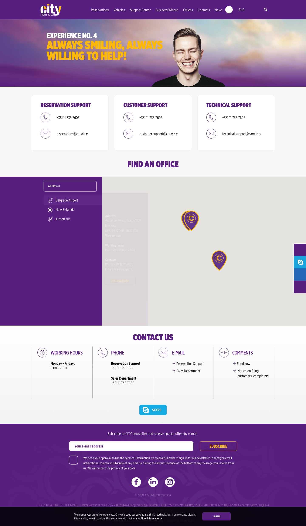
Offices (188, 10)
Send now (244, 363)
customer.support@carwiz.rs (158, 134)
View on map (113, 220)
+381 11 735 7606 (68, 117)
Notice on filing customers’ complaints (253, 373)
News (218, 10)
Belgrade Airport (67, 200)
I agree (216, 516)
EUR (242, 9)
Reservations (100, 10)
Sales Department (189, 371)
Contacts (204, 10)
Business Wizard (167, 10)
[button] (191, 220)
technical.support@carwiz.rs (241, 134)
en (251, 9)
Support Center (140, 10)
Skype (156, 397)
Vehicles (119, 10)
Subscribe (218, 433)
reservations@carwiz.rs (72, 134)
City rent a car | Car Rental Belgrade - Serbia (51, 10)
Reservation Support (191, 363)
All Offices (54, 186)
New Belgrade (65, 209)
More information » (151, 518)
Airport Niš (63, 219)
